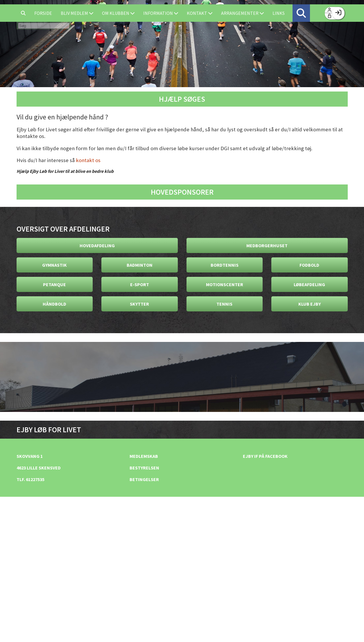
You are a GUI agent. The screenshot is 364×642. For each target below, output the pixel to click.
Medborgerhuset (267, 245)
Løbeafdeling (309, 284)
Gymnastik (54, 265)
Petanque (54, 284)
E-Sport (139, 284)
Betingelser (144, 479)
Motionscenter (224, 284)
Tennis (224, 304)
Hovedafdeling (97, 245)
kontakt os (88, 160)
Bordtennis (225, 265)
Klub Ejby (309, 304)
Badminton (140, 265)
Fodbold (309, 265)
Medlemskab (144, 456)
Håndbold (54, 304)
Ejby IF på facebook (265, 456)
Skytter (139, 304)
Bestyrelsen (144, 468)
